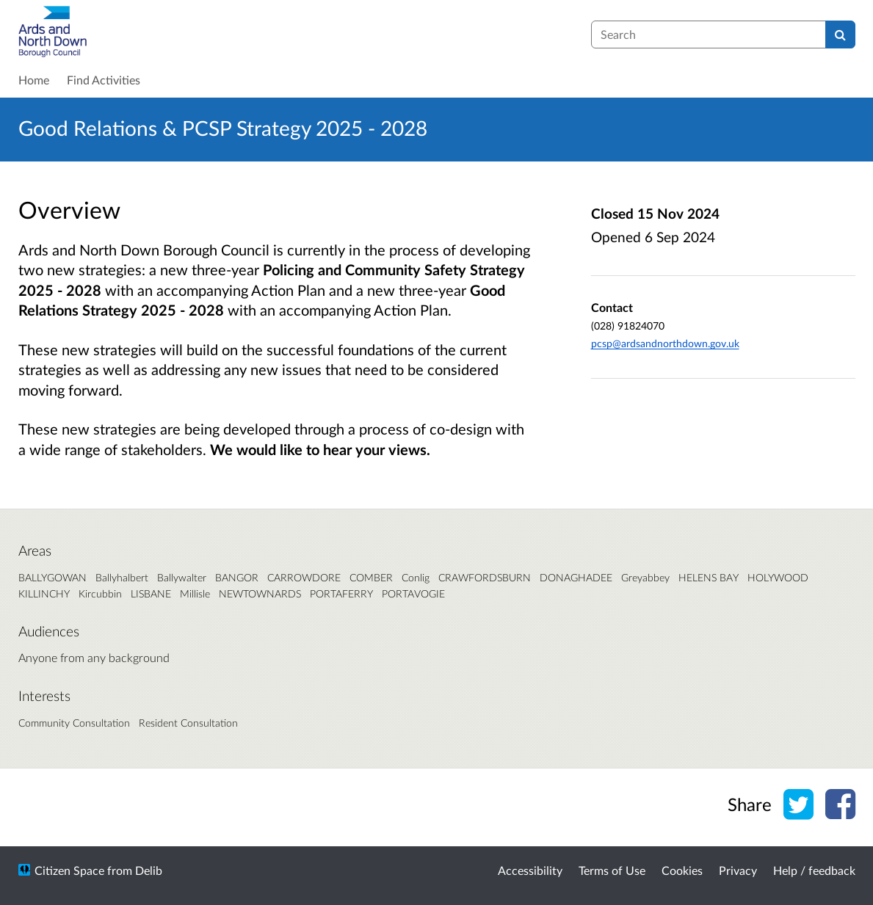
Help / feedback (814, 870)
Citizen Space (69, 870)
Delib (148, 870)
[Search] (840, 34)
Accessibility (530, 870)
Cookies (682, 870)
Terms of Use (612, 870)
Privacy (738, 870)
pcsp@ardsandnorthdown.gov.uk (665, 343)
